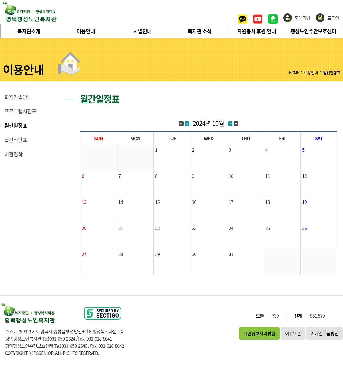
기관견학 (13, 154)
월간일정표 (15, 126)
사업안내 (142, 31)
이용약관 (293, 333)
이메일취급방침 (324, 333)
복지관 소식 (200, 31)
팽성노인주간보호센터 (313, 31)
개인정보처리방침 (259, 333)
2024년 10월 (208, 123)
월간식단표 (15, 140)
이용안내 (86, 31)
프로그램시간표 (20, 111)
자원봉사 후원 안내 (256, 31)
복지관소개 (28, 31)
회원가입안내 (18, 97)
